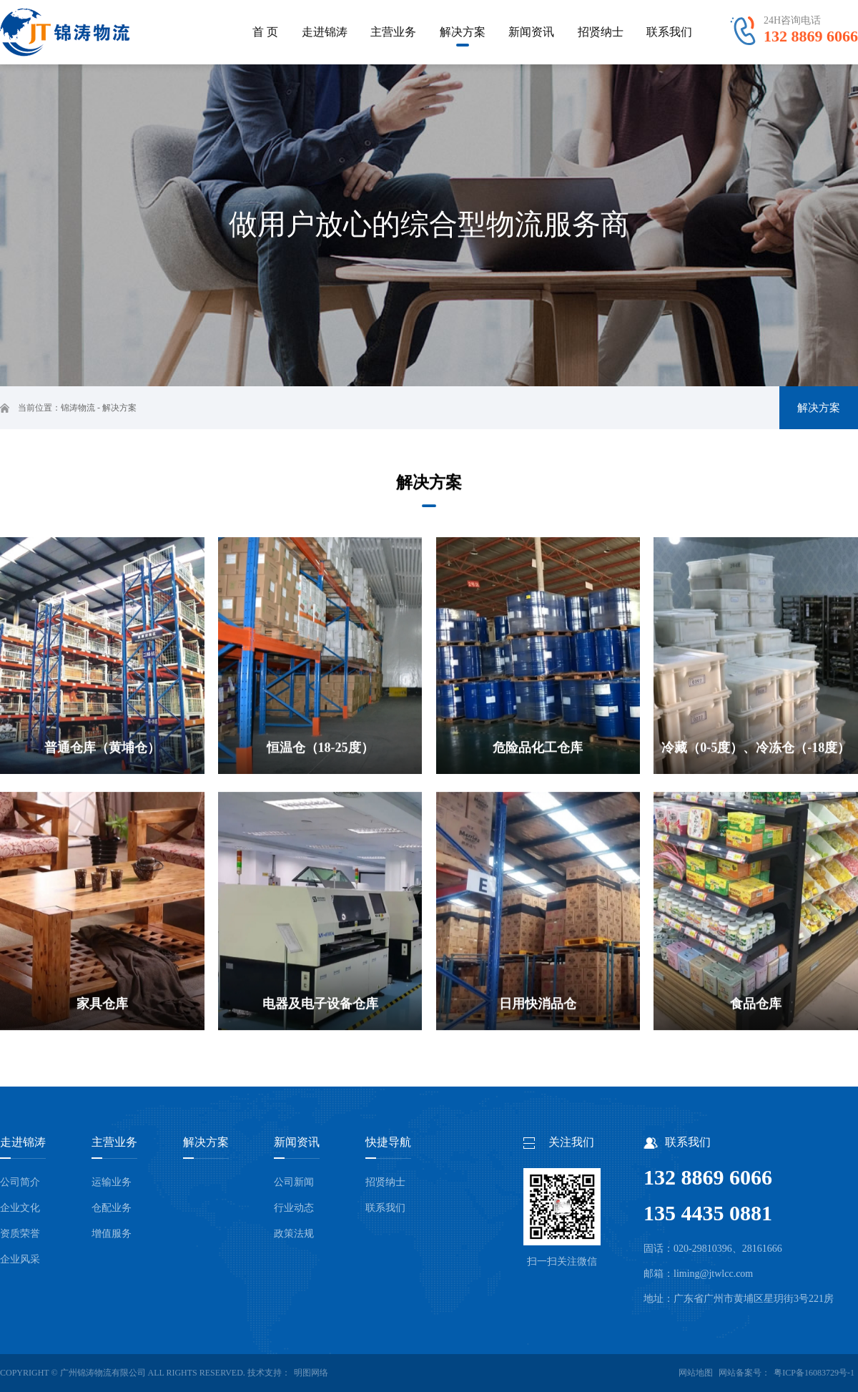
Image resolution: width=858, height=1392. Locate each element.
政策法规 (294, 1233)
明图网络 (311, 1373)
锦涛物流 (78, 408)
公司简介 (20, 1182)
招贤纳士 (385, 1182)
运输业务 (112, 1182)
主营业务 (114, 1142)
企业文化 (20, 1207)
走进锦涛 (23, 1142)
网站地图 (696, 1373)
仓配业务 (112, 1207)
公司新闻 (294, 1182)
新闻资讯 (297, 1142)
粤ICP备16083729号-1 (814, 1373)
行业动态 (294, 1207)
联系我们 (385, 1207)
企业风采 (20, 1259)
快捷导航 (388, 1142)
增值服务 (112, 1233)
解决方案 (119, 408)
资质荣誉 (20, 1233)
